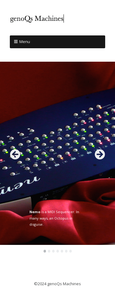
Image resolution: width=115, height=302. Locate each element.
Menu (24, 41)
